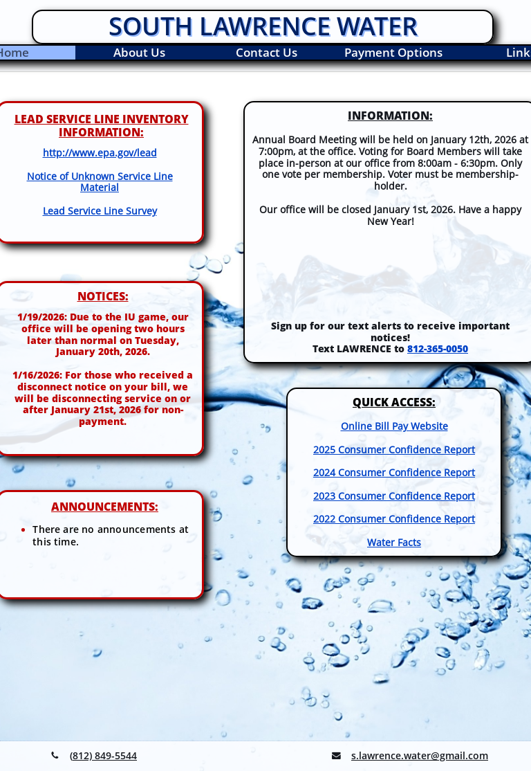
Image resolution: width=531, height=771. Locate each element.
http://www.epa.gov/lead (100, 152)
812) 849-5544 (105, 755)
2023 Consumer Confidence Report (394, 495)
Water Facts (394, 542)
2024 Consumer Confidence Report (394, 472)
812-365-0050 (437, 348)
